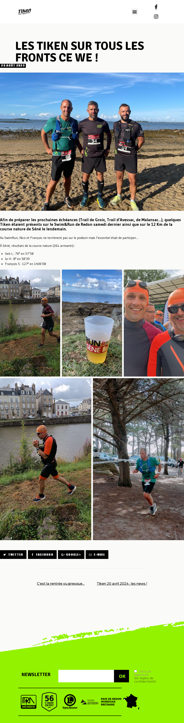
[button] (134, 11)
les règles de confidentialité (145, 679)
